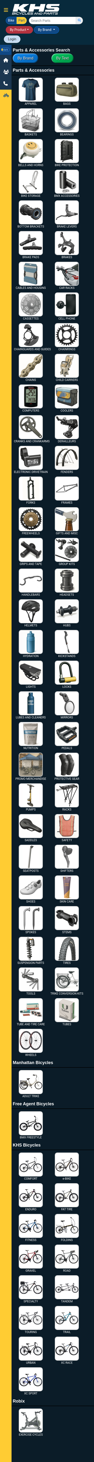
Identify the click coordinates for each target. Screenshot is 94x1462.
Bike (11, 20)
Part (22, 20)
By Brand (45, 30)
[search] (79, 20)
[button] (5, 50)
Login (12, 39)
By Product (18, 30)
